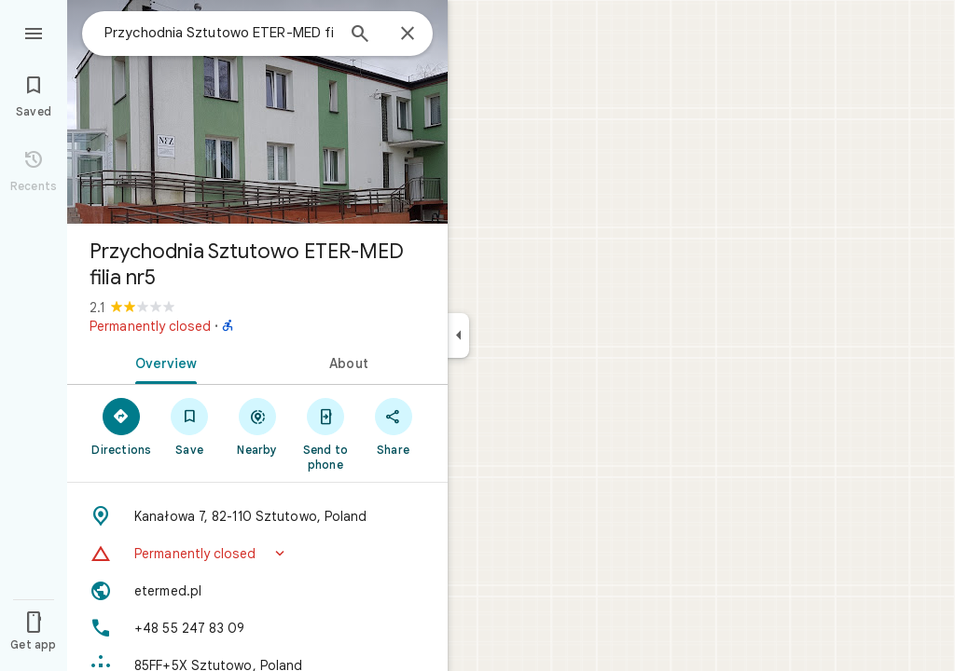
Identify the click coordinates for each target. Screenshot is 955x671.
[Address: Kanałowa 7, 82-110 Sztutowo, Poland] (257, 516)
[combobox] (219, 32)
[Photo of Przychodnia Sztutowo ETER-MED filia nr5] (257, 112)
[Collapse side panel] (458, 335)
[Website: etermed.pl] (257, 590)
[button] (257, 553)
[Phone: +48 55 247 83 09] (257, 628)
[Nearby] (258, 426)
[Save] (190, 426)
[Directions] (122, 426)
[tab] (162, 361)
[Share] (393, 426)
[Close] (407, 34)
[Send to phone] (325, 433)
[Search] (360, 35)
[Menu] (33, 31)
